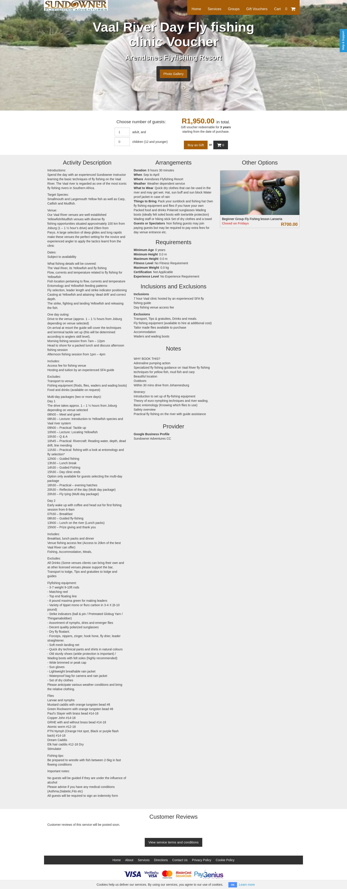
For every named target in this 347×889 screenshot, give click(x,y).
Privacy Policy (201, 860)
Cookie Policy (225, 860)
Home (196, 9)
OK (233, 884)
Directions (161, 860)
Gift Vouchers (256, 9)
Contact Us (179, 860)
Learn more (247, 884)
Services (214, 9)
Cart (284, 9)
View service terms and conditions (173, 842)
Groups (233, 9)
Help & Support (343, 40)
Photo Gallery (174, 74)
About (129, 860)
